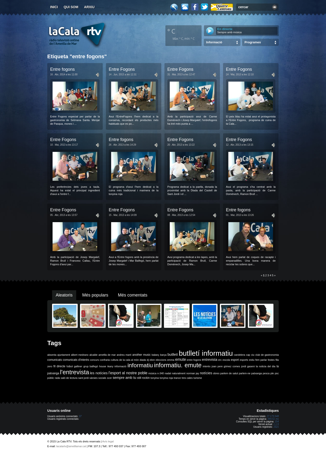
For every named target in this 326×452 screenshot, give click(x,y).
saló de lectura (69, 377)
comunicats (54, 360)
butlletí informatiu (206, 353)
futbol (70, 366)
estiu (252, 359)
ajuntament (63, 354)
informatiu (140, 365)
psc (277, 373)
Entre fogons (62, 69)
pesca (266, 373)
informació (120, 366)
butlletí (173, 354)
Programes (252, 42)
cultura (114, 359)
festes (271, 359)
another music (141, 354)
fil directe (59, 366)
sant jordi (83, 377)
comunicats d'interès (76, 360)
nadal (168, 373)
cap (248, 354)
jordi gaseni (248, 366)
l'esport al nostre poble (128, 373)
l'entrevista (74, 372)
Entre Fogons (122, 69)
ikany (110, 366)
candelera (239, 354)
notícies (206, 373)
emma (170, 359)
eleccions (161, 359)
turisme (197, 377)
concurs (94, 359)
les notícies (99, 373)
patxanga (256, 373)
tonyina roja (166, 377)
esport (235, 360)
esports (244, 359)
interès (207, 366)
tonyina (154, 377)
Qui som (71, 7)
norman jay (192, 373)
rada (57, 377)
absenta (51, 354)
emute (180, 359)
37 (80, 416)
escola (226, 359)
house (102, 366)
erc (220, 359)
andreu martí (124, 354)
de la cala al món (129, 359)
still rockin (143, 378)
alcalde (93, 354)
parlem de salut (229, 373)
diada (143, 359)
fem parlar (261, 359)
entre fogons (194, 359)
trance (177, 377)
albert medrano (79, 354)
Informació (214, 42)
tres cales (187, 377)
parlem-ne (245, 373)
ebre (152, 359)
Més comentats (132, 295)
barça (163, 354)
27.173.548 (273, 416)
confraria (105, 359)
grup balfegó (90, 366)
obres (216, 373)
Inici (54, 7)
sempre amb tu (124, 378)
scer (109, 377)
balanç (155, 354)
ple (272, 373)
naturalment (178, 373)
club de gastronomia (267, 354)
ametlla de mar (107, 354)
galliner (78, 366)
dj (148, 359)
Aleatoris (64, 295)
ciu (252, 354)
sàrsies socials (97, 377)
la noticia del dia (265, 366)
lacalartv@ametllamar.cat (71, 446)
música (152, 373)
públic (50, 377)
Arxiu (89, 7)
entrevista (209, 360)
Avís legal (108, 441)
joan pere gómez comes (226, 366)
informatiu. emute (178, 365)
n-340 (160, 373)
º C (171, 31)
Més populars (95, 295)
